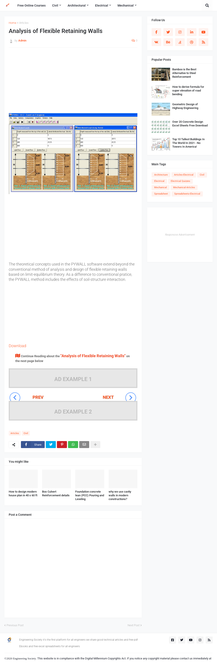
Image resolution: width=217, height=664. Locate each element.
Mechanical (160, 187)
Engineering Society (24, 658)
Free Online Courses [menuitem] (31, 5)
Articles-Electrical (183, 174)
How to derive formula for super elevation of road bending (188, 90)
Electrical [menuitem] (101, 5)
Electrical (159, 181)
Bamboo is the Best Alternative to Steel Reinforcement (184, 73)
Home (12, 22)
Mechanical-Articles (184, 187)
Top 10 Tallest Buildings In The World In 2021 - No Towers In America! (188, 143)
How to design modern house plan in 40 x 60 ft (23, 493)
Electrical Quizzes (180, 181)
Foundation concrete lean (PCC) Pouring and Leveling (89, 495)
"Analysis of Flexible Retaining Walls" (93, 356)
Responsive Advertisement (180, 234)
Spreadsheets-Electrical (187, 193)
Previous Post (15, 625)
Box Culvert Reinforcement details (56, 493)
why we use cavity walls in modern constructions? (120, 495)
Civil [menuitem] (55, 5)
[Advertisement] (73, 82)
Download (17, 345)
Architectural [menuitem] (77, 5)
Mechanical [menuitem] (126, 5)
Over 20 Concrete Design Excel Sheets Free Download (190, 123)
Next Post (134, 625)
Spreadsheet (161, 193)
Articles (24, 22)
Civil (26, 433)
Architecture (161, 174)
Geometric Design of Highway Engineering (185, 106)
